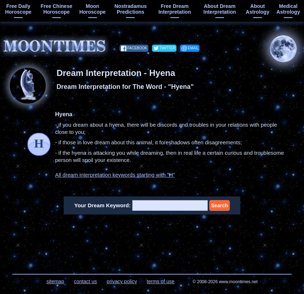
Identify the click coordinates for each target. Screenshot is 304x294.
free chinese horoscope (56, 9)
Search (219, 205)
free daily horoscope (18, 9)
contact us (85, 281)
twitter (167, 48)
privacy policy (122, 281)
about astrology (257, 9)
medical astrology (288, 9)
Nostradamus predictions (131, 9)
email (193, 48)
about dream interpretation (220, 9)
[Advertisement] (152, 239)
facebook (137, 48)
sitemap (55, 281)
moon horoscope (92, 9)
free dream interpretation (174, 9)
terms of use (160, 281)
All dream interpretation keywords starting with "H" (115, 175)
